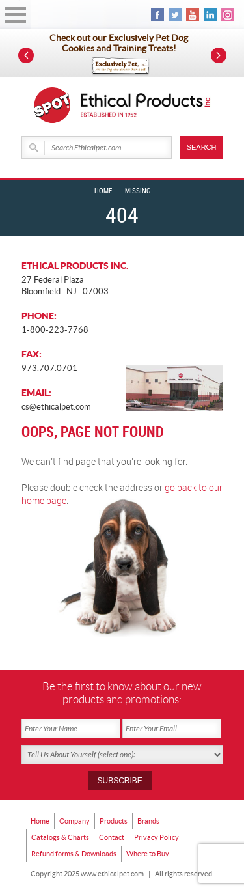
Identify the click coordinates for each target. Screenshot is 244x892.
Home (103, 191)
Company (74, 821)
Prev (26, 55)
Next (218, 55)
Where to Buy (147, 853)
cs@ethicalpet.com (56, 406)
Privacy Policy (156, 837)
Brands (148, 821)
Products (114, 821)
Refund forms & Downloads (73, 853)
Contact (111, 837)
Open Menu (15, 14)
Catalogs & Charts (60, 837)
